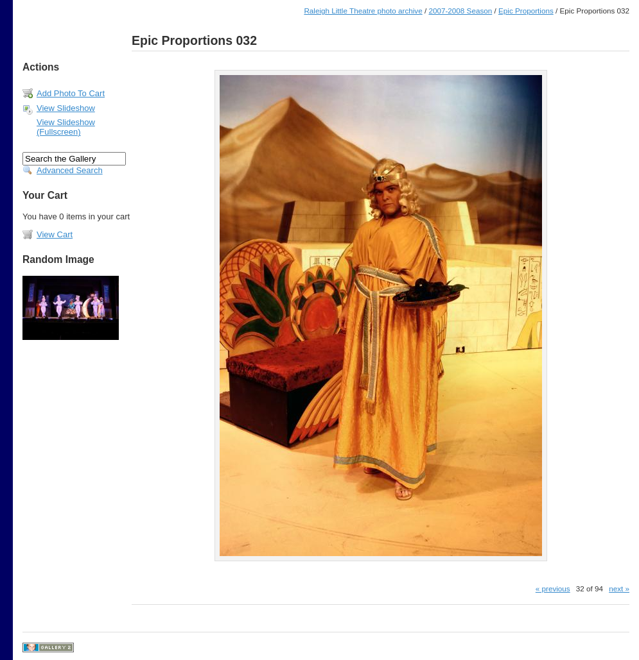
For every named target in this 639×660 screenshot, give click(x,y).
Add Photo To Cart (71, 93)
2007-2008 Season (460, 10)
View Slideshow (66, 108)
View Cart (55, 234)
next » (619, 588)
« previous (553, 588)
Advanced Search (70, 170)
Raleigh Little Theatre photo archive (363, 10)
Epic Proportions (526, 10)
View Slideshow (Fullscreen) (66, 127)
